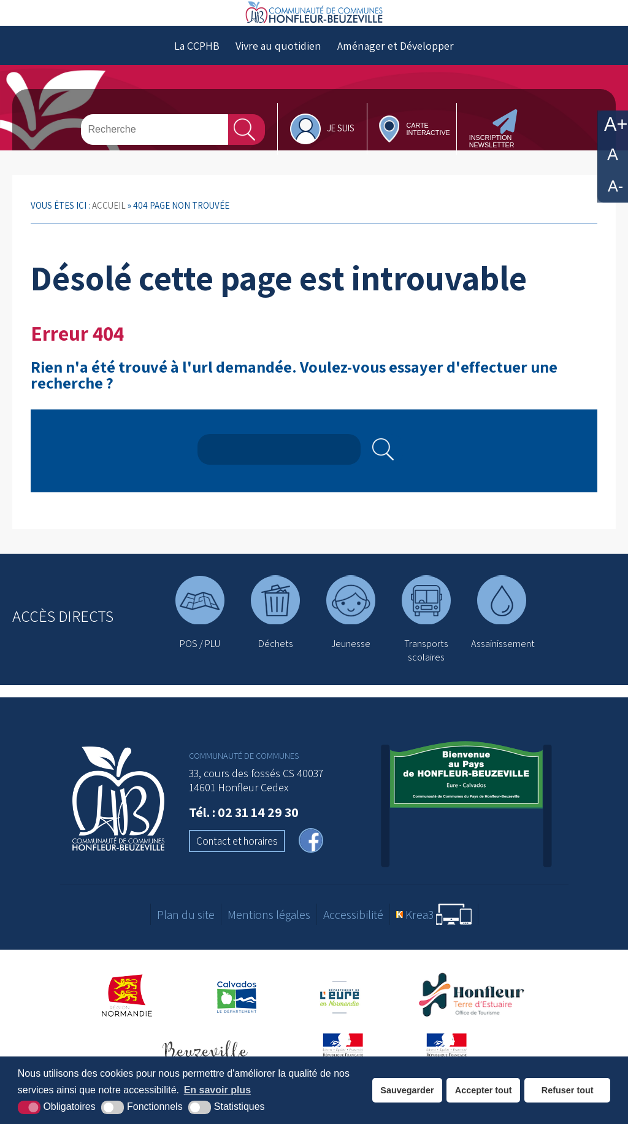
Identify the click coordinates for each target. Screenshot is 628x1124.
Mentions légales (269, 941)
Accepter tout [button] (483, 1090)
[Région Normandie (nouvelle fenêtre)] (127, 1022)
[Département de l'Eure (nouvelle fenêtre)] (341, 1022)
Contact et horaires (237, 867)
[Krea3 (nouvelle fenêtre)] (434, 941)
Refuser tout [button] (568, 1090)
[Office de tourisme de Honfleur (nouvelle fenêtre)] (476, 1022)
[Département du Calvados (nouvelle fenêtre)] (236, 1022)
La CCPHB (197, 71)
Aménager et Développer (395, 71)
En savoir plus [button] (217, 1090)
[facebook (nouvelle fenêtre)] (311, 868)
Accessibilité (353, 941)
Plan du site (186, 941)
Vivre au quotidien (278, 71)
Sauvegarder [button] (407, 1090)
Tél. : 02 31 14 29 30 (244, 838)
